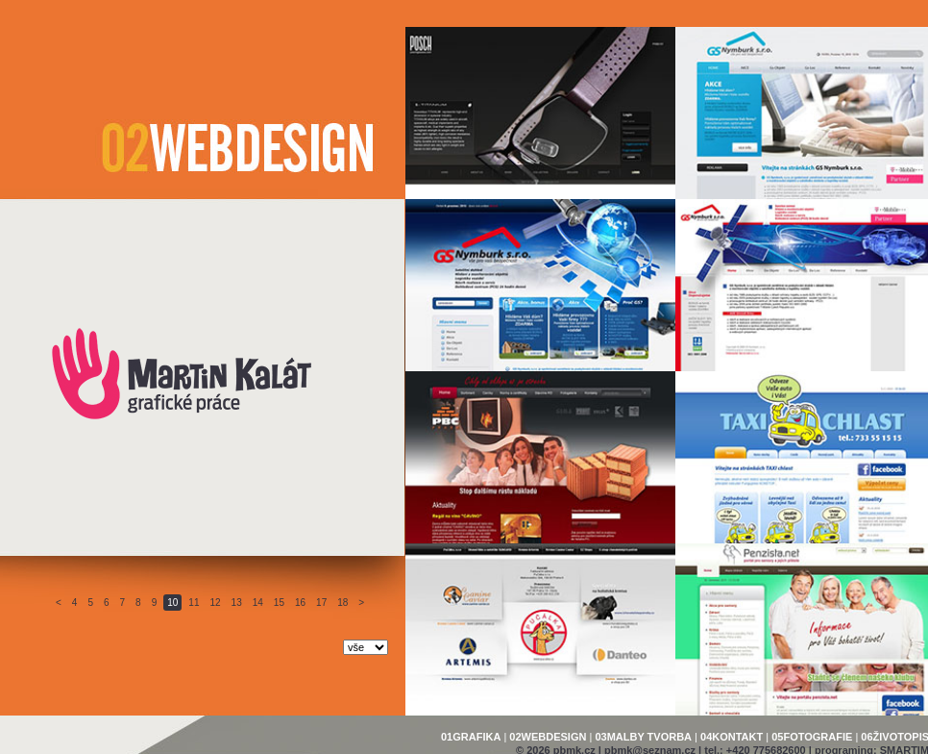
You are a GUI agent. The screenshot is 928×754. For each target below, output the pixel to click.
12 (214, 602)
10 (172, 602)
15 (279, 602)
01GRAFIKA (471, 736)
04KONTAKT (731, 736)
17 (321, 602)
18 (342, 602)
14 (258, 602)
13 (237, 602)
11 (193, 602)
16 (300, 602)
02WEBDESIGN (547, 736)
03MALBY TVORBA (643, 736)
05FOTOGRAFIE (811, 736)
